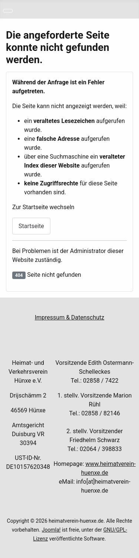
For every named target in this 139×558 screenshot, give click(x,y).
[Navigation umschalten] (8, 11)
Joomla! (51, 530)
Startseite (31, 226)
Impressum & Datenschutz (70, 317)
